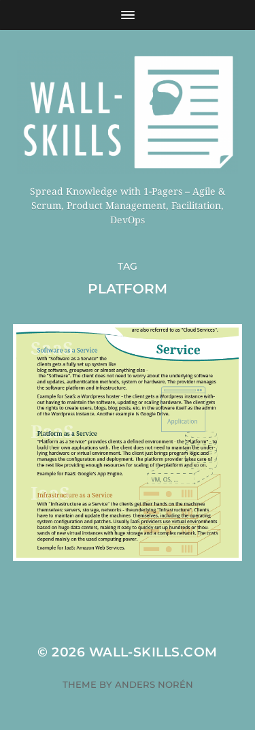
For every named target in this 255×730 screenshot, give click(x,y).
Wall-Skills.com (153, 652)
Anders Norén (154, 684)
